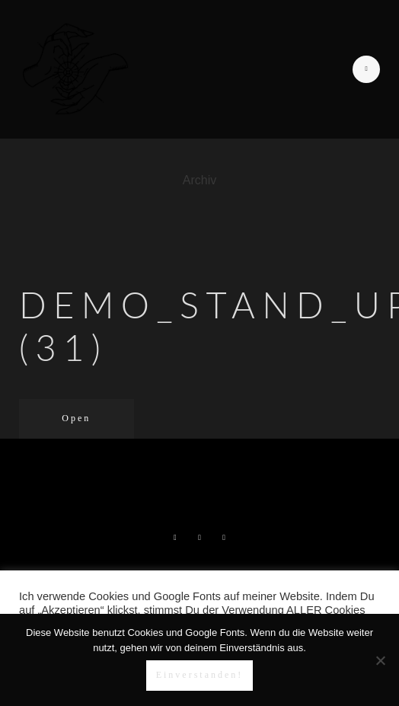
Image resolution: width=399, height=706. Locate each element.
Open (76, 418)
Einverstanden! (200, 674)
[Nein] (380, 660)
